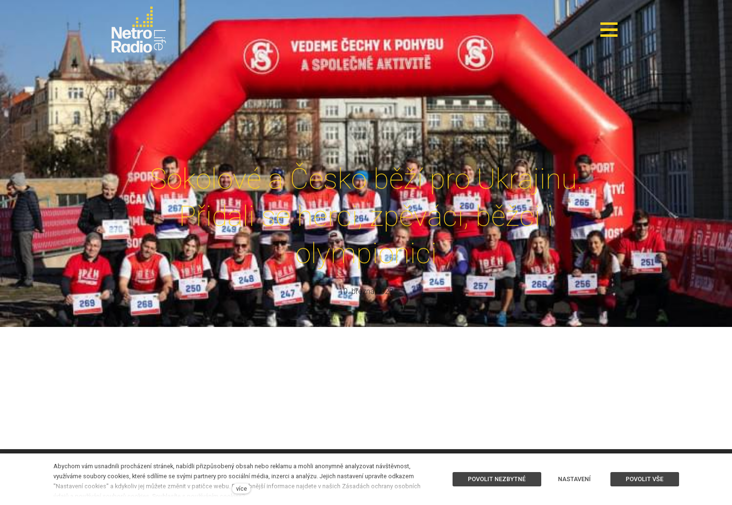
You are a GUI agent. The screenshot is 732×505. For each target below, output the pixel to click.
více (241, 488)
